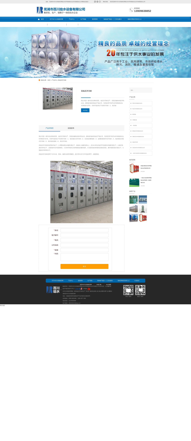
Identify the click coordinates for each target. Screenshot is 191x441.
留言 (100, 1)
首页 (42, 19)
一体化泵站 (134, 125)
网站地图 (2, 305)
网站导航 (105, 1)
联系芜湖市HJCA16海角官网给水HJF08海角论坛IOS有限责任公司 (127, 1)
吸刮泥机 (134, 114)
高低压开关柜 (62, 80)
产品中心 (72, 19)
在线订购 (72, 24)
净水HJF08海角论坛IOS (137, 103)
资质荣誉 (95, 19)
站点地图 (108, 284)
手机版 (85, 288)
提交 (84, 266)
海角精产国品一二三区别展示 (113, 19)
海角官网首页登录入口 (135, 19)
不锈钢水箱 (134, 119)
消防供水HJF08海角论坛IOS (138, 136)
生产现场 (83, 19)
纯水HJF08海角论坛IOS (137, 108)
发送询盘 (85, 110)
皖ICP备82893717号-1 (69, 288)
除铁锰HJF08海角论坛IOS (137, 131)
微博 (97, 1)
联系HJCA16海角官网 (57, 24)
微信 (95, 1)
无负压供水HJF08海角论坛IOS (138, 147)
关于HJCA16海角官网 (56, 19)
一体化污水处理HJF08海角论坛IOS (139, 153)
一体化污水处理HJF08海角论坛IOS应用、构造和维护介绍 (146, 180)
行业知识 (41, 24)
